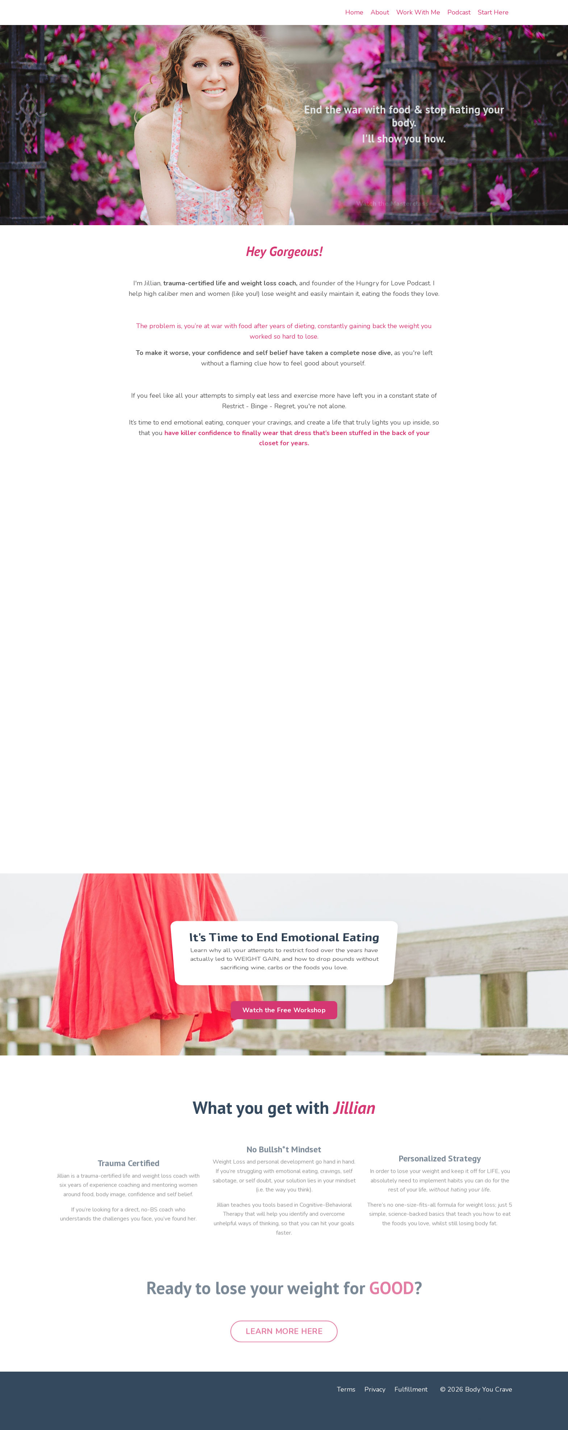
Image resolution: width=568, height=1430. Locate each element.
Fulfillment (410, 1389)
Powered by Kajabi (490, 1418)
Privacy (374, 1389)
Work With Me (418, 12)
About (380, 12)
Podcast (459, 12)
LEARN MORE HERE (284, 1351)
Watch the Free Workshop (284, 1010)
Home (354, 12)
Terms (346, 1389)
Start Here (493, 12)
